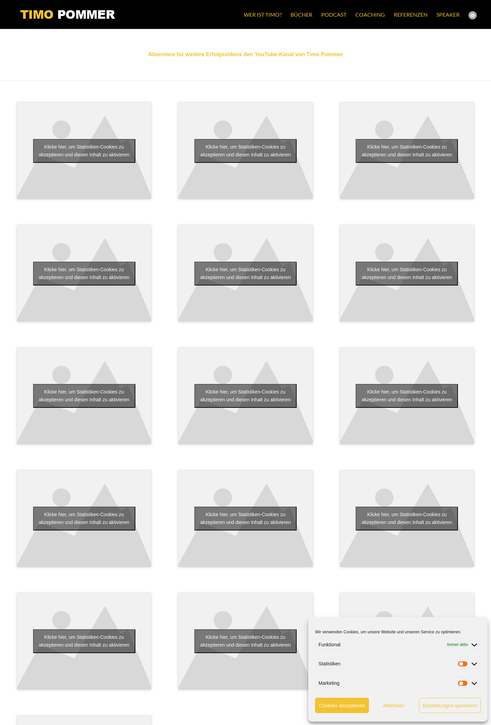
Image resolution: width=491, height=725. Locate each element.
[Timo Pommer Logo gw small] (68, 14)
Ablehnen (394, 705)
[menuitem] (262, 14)
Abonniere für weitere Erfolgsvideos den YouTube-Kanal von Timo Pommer (245, 54)
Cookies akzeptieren (342, 705)
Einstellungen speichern (450, 705)
